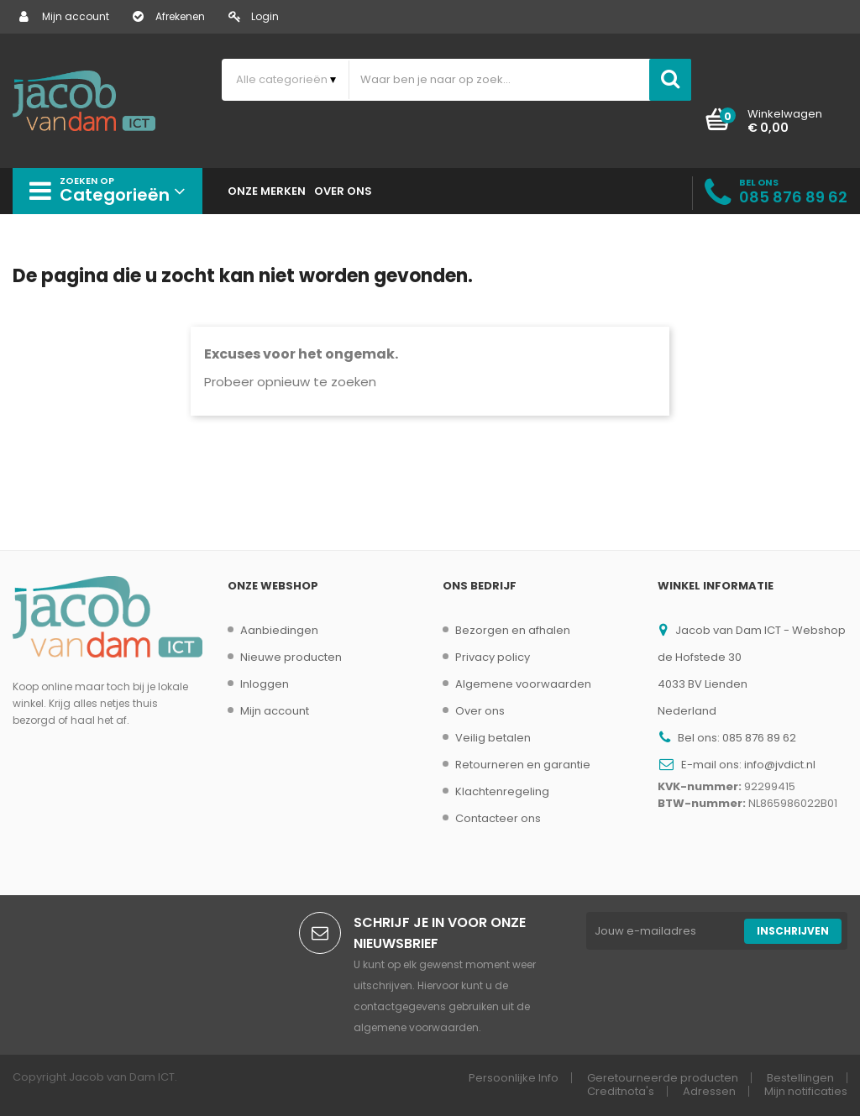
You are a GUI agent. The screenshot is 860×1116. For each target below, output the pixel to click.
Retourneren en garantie (522, 765)
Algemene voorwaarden (523, 684)
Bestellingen (800, 1077)
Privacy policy (492, 657)
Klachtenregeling (502, 791)
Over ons (480, 711)
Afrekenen (169, 16)
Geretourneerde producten (662, 1077)
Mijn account (64, 16)
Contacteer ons (498, 818)
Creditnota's (620, 1091)
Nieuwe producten (291, 657)
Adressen (709, 1091)
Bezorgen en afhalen (512, 630)
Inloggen (264, 684)
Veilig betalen (493, 738)
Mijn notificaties (805, 1091)
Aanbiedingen (279, 630)
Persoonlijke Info (513, 1077)
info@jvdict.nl (779, 765)
